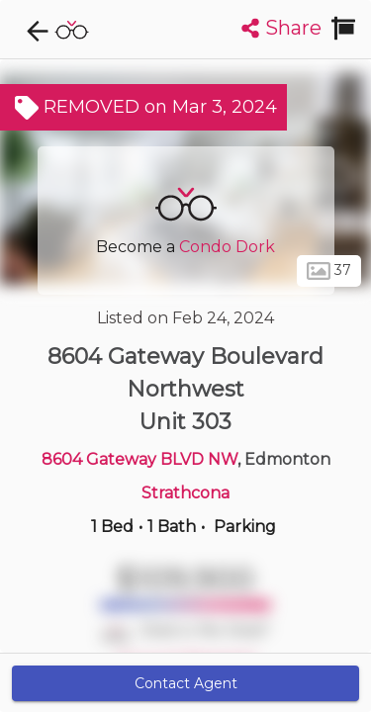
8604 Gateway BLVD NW (139, 459)
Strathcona (185, 493)
